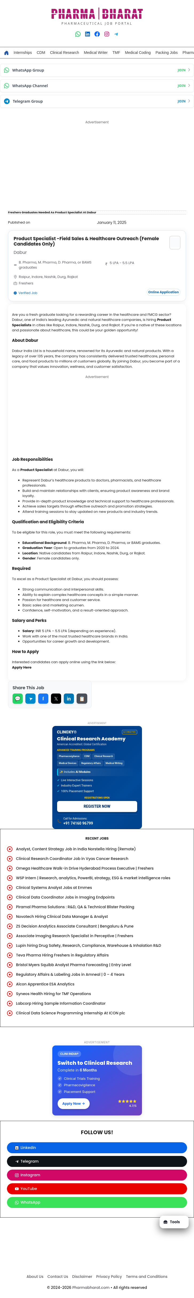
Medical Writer (96, 52)
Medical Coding (138, 52)
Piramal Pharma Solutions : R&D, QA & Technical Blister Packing (75, 907)
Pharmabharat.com (91, 1287)
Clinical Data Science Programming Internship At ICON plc (70, 1013)
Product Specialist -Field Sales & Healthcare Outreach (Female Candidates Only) (86, 241)
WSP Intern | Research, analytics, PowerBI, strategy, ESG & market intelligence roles (93, 878)
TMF (116, 52)
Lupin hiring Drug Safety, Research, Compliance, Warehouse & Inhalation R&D (88, 945)
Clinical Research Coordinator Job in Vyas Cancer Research (72, 858)
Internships (23, 52)
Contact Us (57, 1276)
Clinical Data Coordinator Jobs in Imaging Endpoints (65, 897)
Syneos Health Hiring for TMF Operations (53, 993)
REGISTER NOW (97, 806)
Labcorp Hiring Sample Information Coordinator (61, 1003)
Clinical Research (64, 52)
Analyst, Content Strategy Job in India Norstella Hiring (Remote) (76, 849)
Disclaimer (82, 1276)
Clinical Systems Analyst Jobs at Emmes (54, 887)
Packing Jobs (167, 52)
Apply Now (73, 1103)
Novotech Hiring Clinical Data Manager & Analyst (62, 916)
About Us (34, 1276)
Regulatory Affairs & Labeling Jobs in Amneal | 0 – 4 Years (70, 974)
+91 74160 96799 (78, 823)
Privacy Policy (109, 1276)
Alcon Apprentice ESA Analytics (45, 984)
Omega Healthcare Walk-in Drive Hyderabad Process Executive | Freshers (85, 868)
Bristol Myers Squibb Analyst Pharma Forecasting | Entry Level (73, 964)
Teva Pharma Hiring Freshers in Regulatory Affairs (62, 955)
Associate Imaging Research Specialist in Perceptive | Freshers (74, 936)
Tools (172, 1222)
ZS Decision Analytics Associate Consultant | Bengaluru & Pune (74, 926)
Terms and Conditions (147, 1276)
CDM (41, 52)
